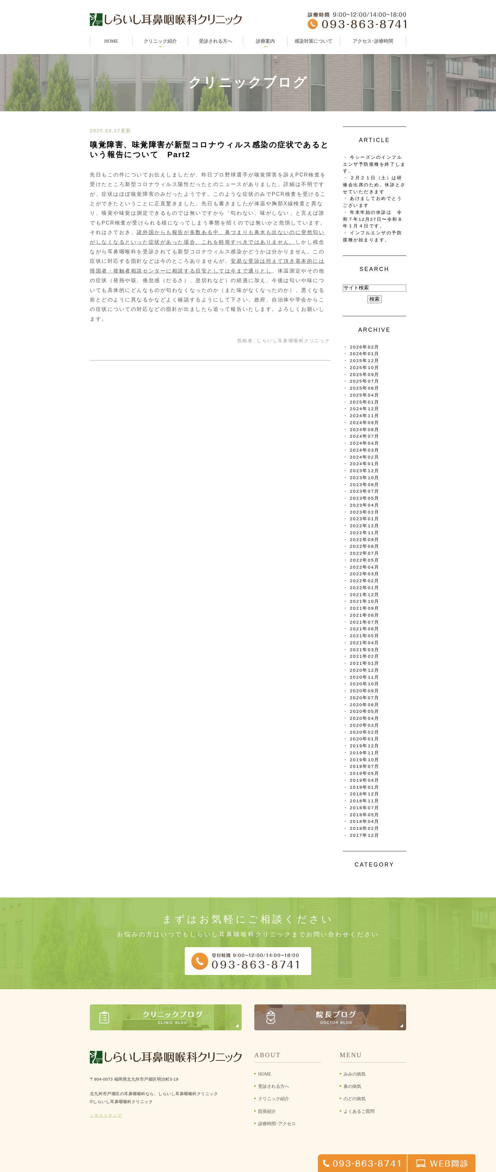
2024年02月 (365, 457)
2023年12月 (365, 470)
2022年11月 (365, 532)
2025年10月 (365, 367)
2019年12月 (365, 745)
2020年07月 (365, 697)
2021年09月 (365, 608)
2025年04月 (365, 395)
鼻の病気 (352, 1086)
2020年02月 (365, 732)
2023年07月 (365, 491)
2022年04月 (365, 567)
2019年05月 (365, 773)
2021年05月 (365, 635)
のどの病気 (355, 1098)
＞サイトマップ (106, 1115)
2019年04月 (365, 780)
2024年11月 (365, 415)
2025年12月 (365, 360)
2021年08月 (365, 615)
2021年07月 (365, 622)
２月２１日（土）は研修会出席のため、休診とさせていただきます (374, 185)
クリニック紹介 (273, 1098)
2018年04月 (365, 821)
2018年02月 (365, 828)
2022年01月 (365, 587)
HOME (111, 41)
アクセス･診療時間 (373, 41)
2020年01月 (365, 739)
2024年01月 (365, 463)
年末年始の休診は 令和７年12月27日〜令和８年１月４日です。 (373, 219)
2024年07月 (365, 436)
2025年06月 (365, 388)
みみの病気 (355, 1074)
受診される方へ (215, 41)
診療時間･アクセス (277, 1123)
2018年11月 (365, 801)
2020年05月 (365, 711)
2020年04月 (365, 718)
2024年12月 (365, 408)
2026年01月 (365, 353)
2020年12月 (365, 670)
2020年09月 (365, 690)
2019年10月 (365, 759)
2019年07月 (365, 766)
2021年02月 (365, 656)
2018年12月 (365, 794)
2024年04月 (365, 443)
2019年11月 (365, 752)
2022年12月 (365, 525)
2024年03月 (365, 450)
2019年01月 (365, 787)
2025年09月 (365, 374)
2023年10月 (365, 477)
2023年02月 (365, 512)
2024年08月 (365, 429)
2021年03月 (365, 649)
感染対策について (313, 41)
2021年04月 (365, 642)
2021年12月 (365, 594)
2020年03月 (365, 725)
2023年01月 (365, 518)
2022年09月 (365, 539)
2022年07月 (365, 553)
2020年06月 (365, 704)
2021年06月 (365, 628)
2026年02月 (365, 347)
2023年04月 (365, 505)
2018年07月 (365, 807)
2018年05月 (365, 814)
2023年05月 (365, 498)
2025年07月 (365, 381)
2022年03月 (365, 573)
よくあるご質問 (359, 1111)
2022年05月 (365, 560)
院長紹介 (267, 1111)
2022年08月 (365, 546)
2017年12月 (365, 835)
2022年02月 (365, 580)
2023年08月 (365, 484)
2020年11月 (365, 677)
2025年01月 (365, 402)
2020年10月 (365, 684)
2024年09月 (365, 422)
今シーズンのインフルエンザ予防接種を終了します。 (374, 164)
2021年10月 (365, 601)
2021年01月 (365, 663)
